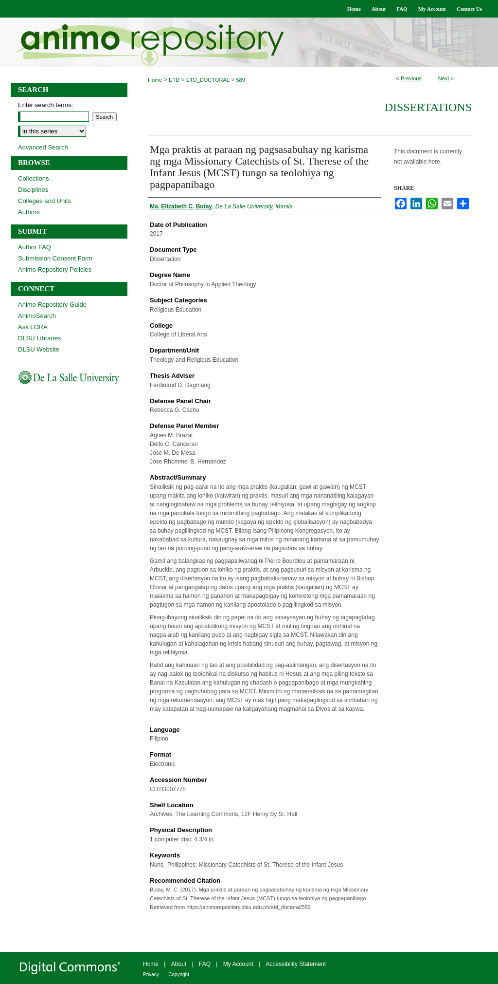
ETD (174, 80)
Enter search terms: (45, 105)
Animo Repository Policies (54, 269)
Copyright (178, 974)
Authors (29, 212)
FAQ (205, 964)
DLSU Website (38, 349)
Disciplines (33, 189)
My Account (238, 964)
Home (155, 80)
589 (240, 80)
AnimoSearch (37, 315)
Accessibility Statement (296, 964)
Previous (411, 78)
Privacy (151, 974)
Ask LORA (33, 327)
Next (443, 78)
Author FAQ (34, 247)
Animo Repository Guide (52, 304)
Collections (33, 178)
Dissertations (428, 107)
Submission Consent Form (55, 258)
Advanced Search (43, 147)
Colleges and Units (44, 200)
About (178, 964)
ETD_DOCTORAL (208, 80)
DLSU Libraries (39, 338)
